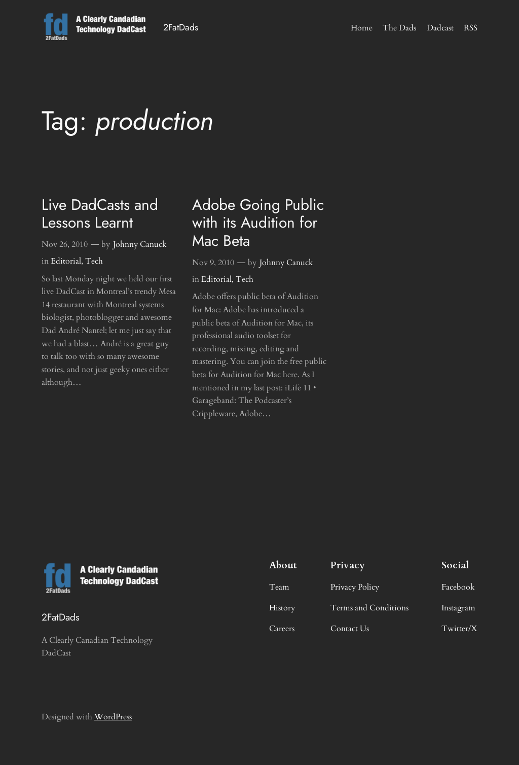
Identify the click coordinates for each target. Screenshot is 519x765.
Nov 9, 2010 (213, 262)
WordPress (113, 716)
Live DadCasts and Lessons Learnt (100, 214)
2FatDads (180, 27)
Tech (94, 261)
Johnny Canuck (140, 244)
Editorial (66, 261)
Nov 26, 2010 (65, 244)
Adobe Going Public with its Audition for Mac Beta (258, 223)
